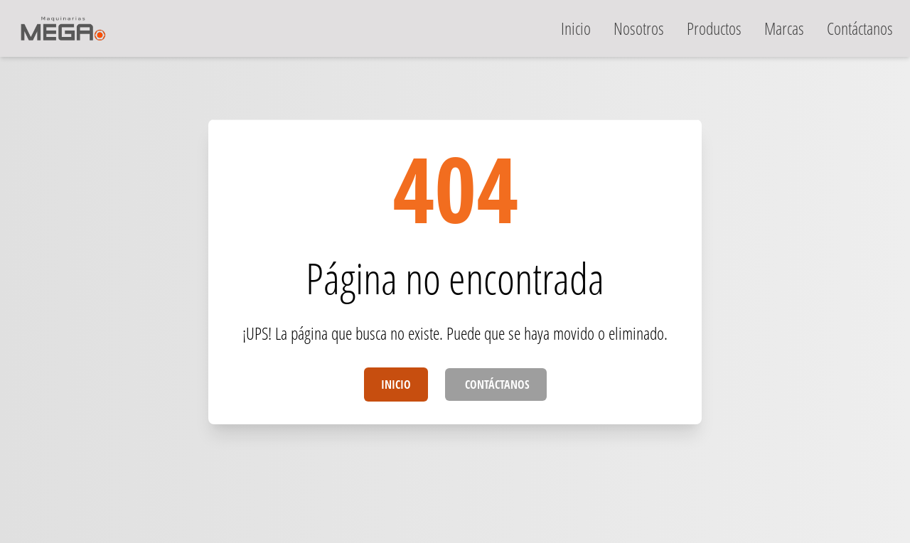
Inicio (396, 384)
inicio (576, 28)
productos (714, 28)
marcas (784, 28)
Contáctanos (496, 384)
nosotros (639, 28)
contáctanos (860, 28)
